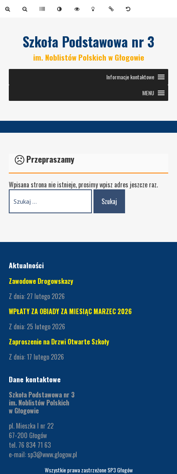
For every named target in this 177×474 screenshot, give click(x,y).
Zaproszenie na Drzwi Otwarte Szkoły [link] (59, 341)
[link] (9, 8)
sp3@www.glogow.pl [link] (52, 454)
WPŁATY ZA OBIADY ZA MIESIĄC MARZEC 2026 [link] (70, 311)
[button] (130, 77)
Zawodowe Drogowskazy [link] (41, 281)
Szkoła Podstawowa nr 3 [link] (88, 41)
